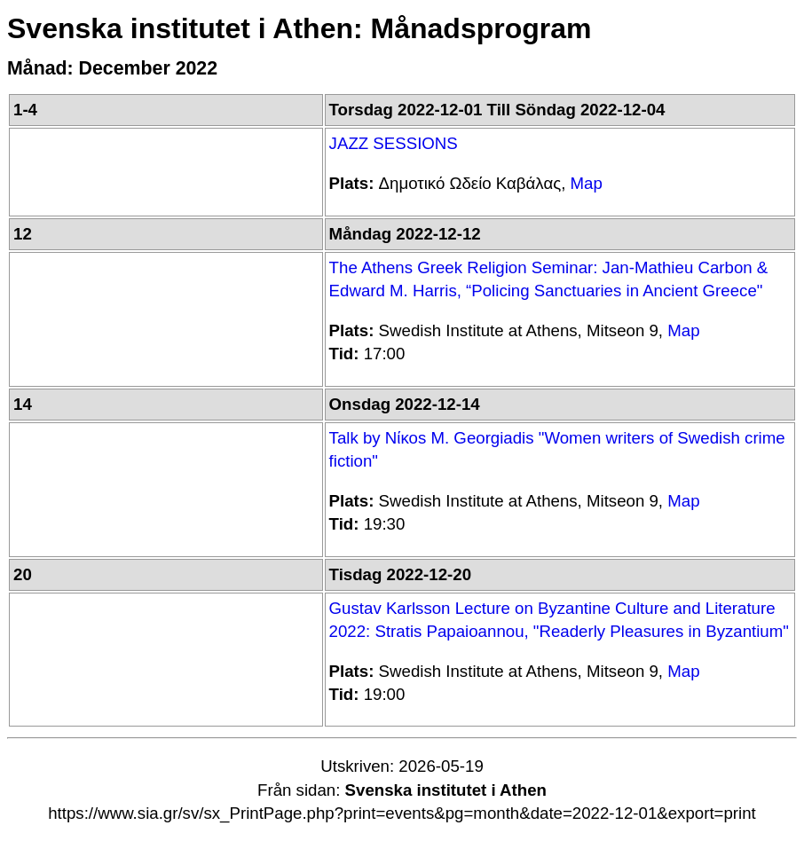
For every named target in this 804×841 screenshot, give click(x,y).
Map (587, 183)
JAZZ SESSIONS (393, 143)
